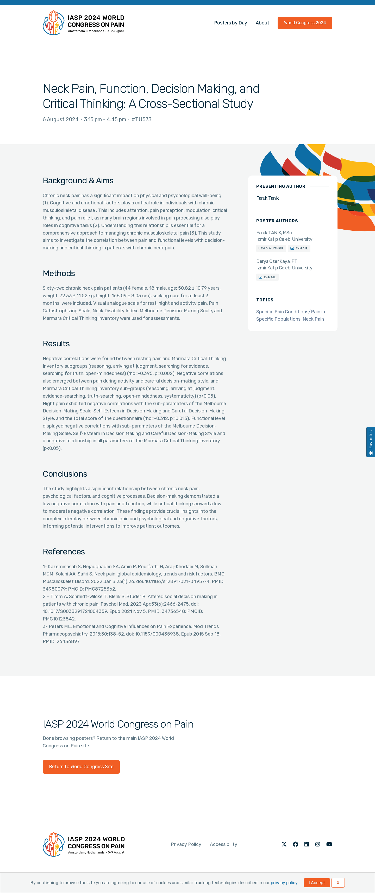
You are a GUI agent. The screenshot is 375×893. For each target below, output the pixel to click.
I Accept (317, 882)
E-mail (302, 248)
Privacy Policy (186, 844)
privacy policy (284, 882)
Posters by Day (230, 23)
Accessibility (223, 844)
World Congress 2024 (305, 22)
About (262, 23)
